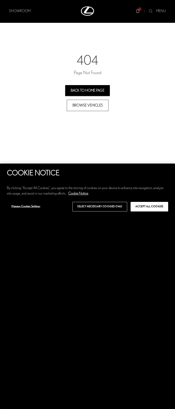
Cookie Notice (78, 193)
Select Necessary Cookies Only (99, 206)
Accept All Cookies (149, 206)
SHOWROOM (20, 11)
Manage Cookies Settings (25, 206)
